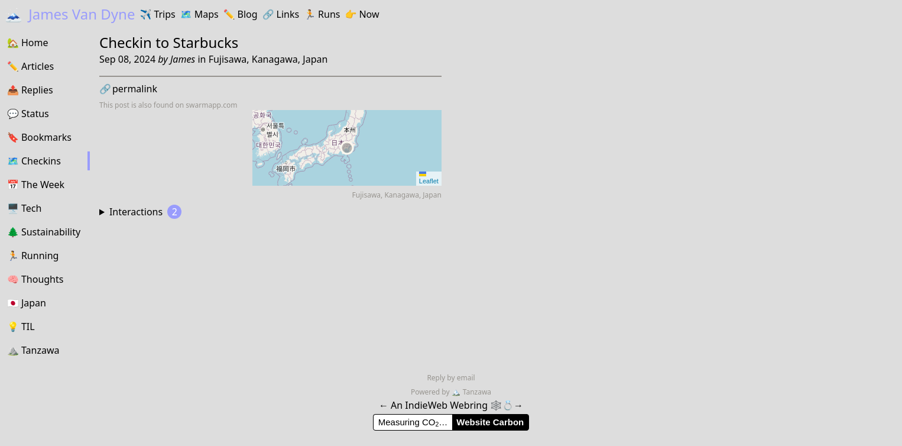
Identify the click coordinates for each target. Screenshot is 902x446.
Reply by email (451, 378)
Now (362, 14)
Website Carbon (490, 422)
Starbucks (206, 42)
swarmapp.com (211, 105)
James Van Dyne (70, 14)
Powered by (431, 392)
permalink (128, 88)
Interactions (145, 212)
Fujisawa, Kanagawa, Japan (268, 59)
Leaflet (429, 178)
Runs (322, 14)
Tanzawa (471, 392)
